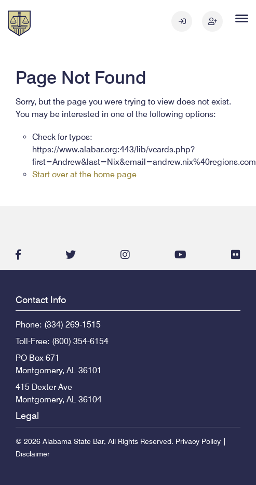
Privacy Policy (198, 441)
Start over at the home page (84, 174)
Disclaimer (33, 454)
